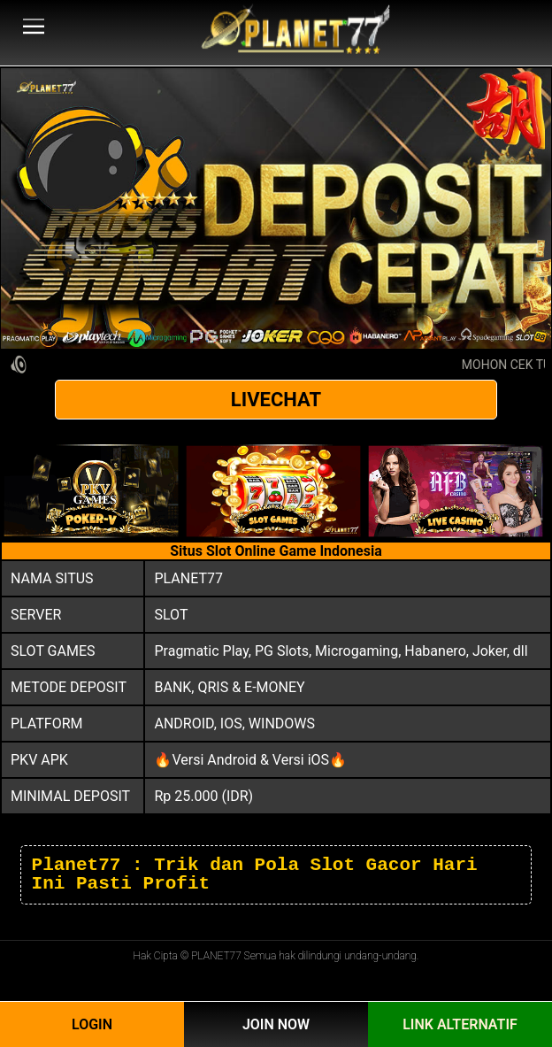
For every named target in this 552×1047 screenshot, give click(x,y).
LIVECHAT (276, 400)
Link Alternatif (460, 1024)
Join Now (276, 1024)
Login (92, 1024)
